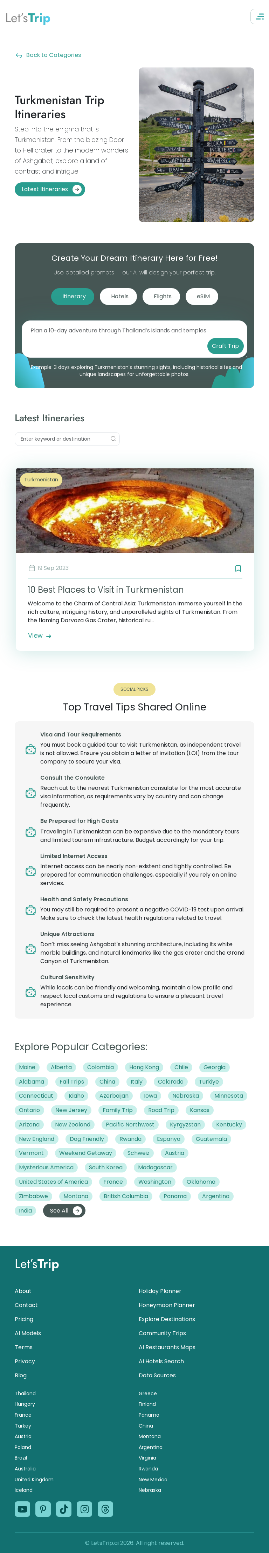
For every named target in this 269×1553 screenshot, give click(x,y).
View (40, 635)
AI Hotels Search (161, 1361)
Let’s (27, 17)
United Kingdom (34, 1479)
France (23, 1414)
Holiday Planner (160, 1291)
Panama (149, 1414)
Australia (25, 1468)
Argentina (151, 1447)
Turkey (23, 1425)
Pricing (24, 1319)
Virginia (147, 1457)
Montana (150, 1436)
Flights (163, 296)
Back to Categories (48, 55)
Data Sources (157, 1375)
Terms (24, 1347)
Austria (23, 1436)
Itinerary (74, 296)
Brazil (21, 1457)
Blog (21, 1375)
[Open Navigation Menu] (259, 16)
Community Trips (162, 1333)
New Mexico (153, 1479)
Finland (147, 1404)
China (146, 1425)
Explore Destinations (167, 1319)
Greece (148, 1393)
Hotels (120, 296)
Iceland (24, 1490)
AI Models (28, 1333)
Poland (23, 1447)
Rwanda (148, 1468)
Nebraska (150, 1490)
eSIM (203, 296)
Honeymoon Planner (167, 1305)
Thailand (25, 1393)
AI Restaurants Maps (167, 1347)
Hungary (25, 1404)
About (23, 1291)
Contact (26, 1305)
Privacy (25, 1361)
